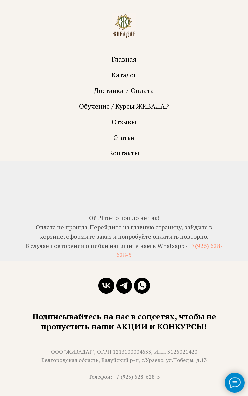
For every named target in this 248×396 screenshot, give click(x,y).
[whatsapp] (142, 286)
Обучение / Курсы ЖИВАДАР (124, 106)
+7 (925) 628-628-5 (136, 376)
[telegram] (124, 286)
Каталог (124, 74)
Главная (124, 59)
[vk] (106, 286)
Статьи (124, 137)
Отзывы (124, 121)
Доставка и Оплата (124, 90)
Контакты (124, 152)
